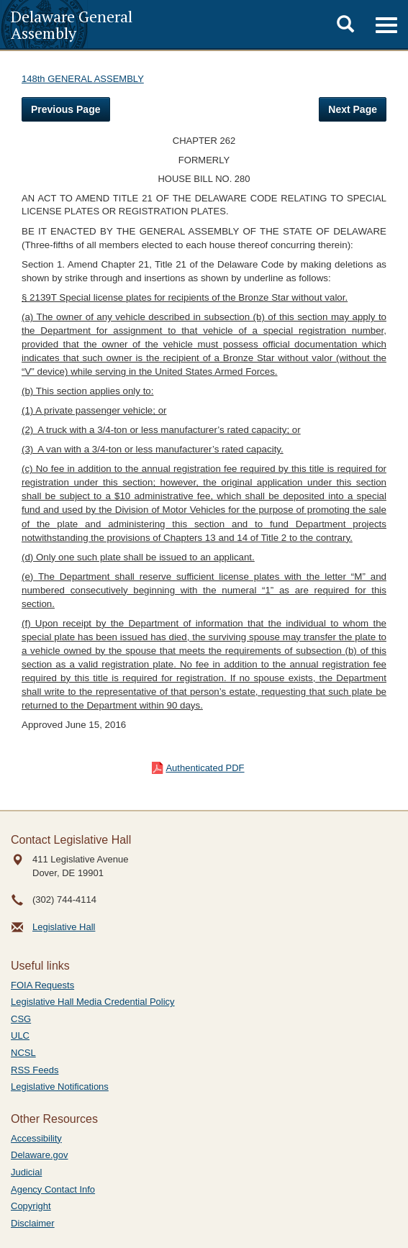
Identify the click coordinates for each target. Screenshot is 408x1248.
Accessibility (36, 1138)
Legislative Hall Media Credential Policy (93, 1001)
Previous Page (66, 109)
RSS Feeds (34, 1070)
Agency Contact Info (53, 1189)
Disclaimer (33, 1223)
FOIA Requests (42, 985)
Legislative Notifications (60, 1086)
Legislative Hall (63, 926)
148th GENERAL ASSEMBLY (83, 78)
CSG (21, 1019)
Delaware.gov (39, 1154)
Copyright (31, 1206)
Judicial (26, 1172)
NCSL (23, 1052)
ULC (20, 1035)
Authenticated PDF (205, 767)
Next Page (352, 109)
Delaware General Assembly (71, 24)
